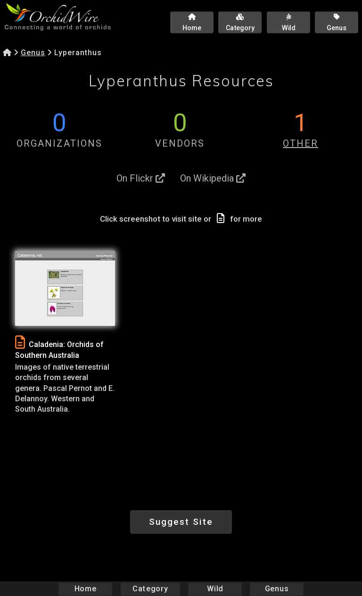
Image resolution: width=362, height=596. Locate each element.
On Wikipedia (213, 178)
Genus (33, 52)
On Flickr (140, 178)
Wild (215, 588)
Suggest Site (181, 521)
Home (85, 588)
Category (150, 588)
